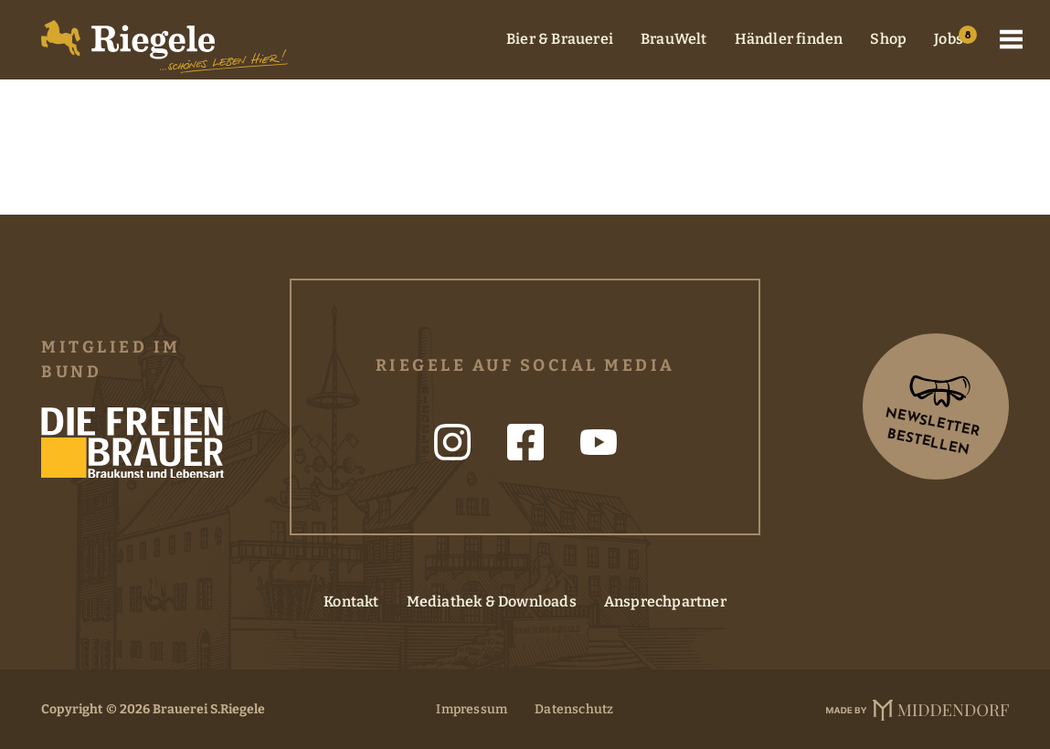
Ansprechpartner (665, 601)
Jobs (948, 38)
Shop (888, 38)
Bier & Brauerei (559, 38)
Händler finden (789, 38)
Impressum (471, 709)
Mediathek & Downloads (492, 601)
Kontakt (350, 601)
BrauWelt (674, 38)
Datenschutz (574, 709)
